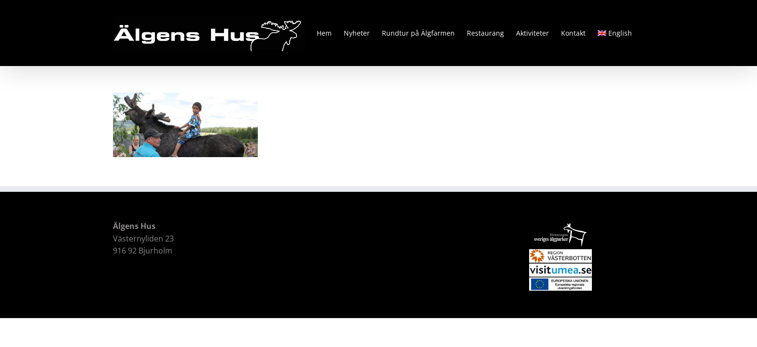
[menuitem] (627, 33)
